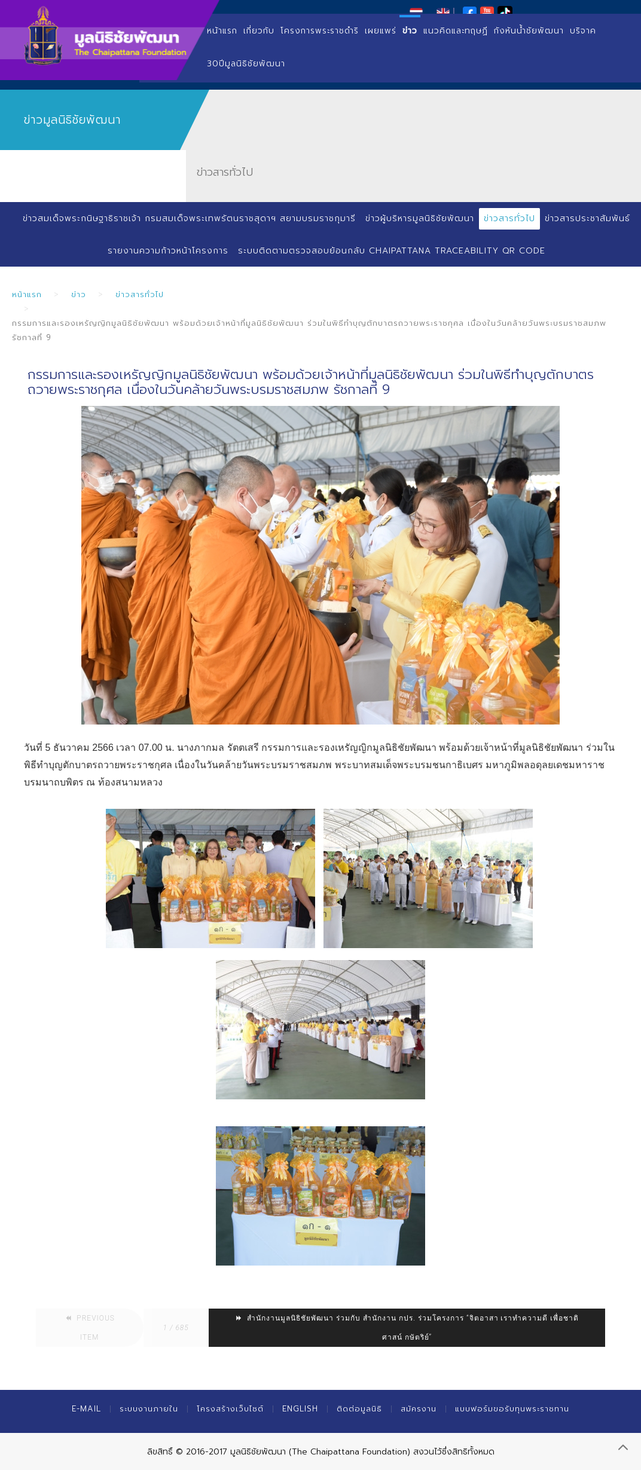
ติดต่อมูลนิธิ (359, 1408)
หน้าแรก (222, 31)
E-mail (86, 1408)
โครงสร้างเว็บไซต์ (230, 1408)
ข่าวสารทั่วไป (509, 218)
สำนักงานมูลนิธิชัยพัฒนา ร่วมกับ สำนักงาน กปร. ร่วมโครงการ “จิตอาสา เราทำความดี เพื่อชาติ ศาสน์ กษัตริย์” (407, 1327)
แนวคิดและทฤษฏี (455, 31)
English (300, 1408)
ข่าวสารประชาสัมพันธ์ (587, 218)
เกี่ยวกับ (258, 31)
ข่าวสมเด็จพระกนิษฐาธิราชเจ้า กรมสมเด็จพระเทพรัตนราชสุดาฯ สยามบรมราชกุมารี (189, 218)
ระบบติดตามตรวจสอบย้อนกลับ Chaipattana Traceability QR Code (391, 251)
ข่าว (409, 30)
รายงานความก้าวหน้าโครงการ (168, 251)
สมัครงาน (419, 1408)
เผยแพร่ (380, 31)
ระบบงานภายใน (149, 1408)
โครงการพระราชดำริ (319, 31)
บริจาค (583, 31)
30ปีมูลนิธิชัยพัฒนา (246, 63)
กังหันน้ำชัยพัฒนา (529, 31)
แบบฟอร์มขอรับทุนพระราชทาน (512, 1408)
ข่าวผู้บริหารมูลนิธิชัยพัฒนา (419, 218)
